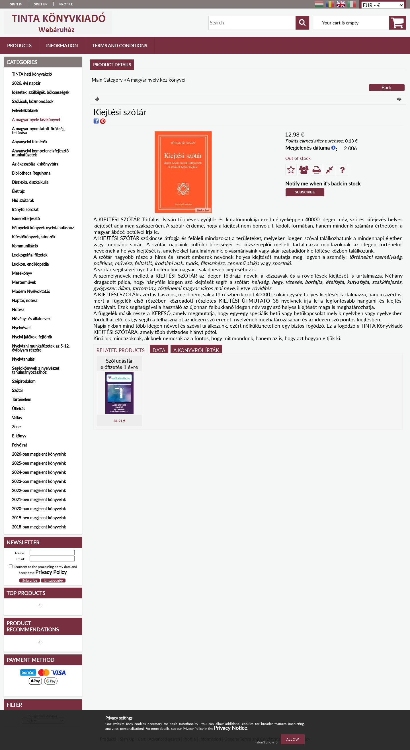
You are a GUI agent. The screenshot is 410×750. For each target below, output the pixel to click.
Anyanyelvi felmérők (29, 141)
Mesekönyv (22, 273)
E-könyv (19, 435)
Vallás (17, 417)
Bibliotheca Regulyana (31, 173)
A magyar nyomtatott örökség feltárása (38, 130)
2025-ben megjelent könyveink (39, 463)
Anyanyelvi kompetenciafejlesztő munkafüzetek (40, 152)
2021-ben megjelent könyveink (39, 499)
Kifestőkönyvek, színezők (33, 236)
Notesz (18, 309)
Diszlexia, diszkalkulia (30, 182)
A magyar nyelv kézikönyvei (36, 119)
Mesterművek (24, 282)
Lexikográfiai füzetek (29, 255)
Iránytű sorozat (25, 209)
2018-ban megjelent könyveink (39, 526)
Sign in (16, 4)
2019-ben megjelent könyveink (39, 517)
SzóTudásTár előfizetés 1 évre (119, 364)
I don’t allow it (266, 742)
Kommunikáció (25, 245)
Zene (16, 426)
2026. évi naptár (26, 83)
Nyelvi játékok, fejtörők (32, 336)
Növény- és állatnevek (31, 318)
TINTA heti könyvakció (32, 74)
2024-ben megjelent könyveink (39, 472)
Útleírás (18, 408)
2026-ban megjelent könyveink (39, 454)
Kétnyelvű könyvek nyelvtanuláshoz (43, 227)
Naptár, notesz (24, 300)
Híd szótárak (23, 200)
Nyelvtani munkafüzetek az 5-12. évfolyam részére (40, 348)
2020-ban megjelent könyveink (39, 508)
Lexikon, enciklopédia (30, 264)
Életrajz (18, 191)
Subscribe (305, 192)
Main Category (107, 80)
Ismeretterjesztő (26, 218)
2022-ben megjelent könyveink (39, 490)
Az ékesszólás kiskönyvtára (35, 164)
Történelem (21, 399)
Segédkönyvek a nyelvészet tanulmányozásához (35, 370)
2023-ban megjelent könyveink (39, 481)
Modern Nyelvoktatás (31, 291)
